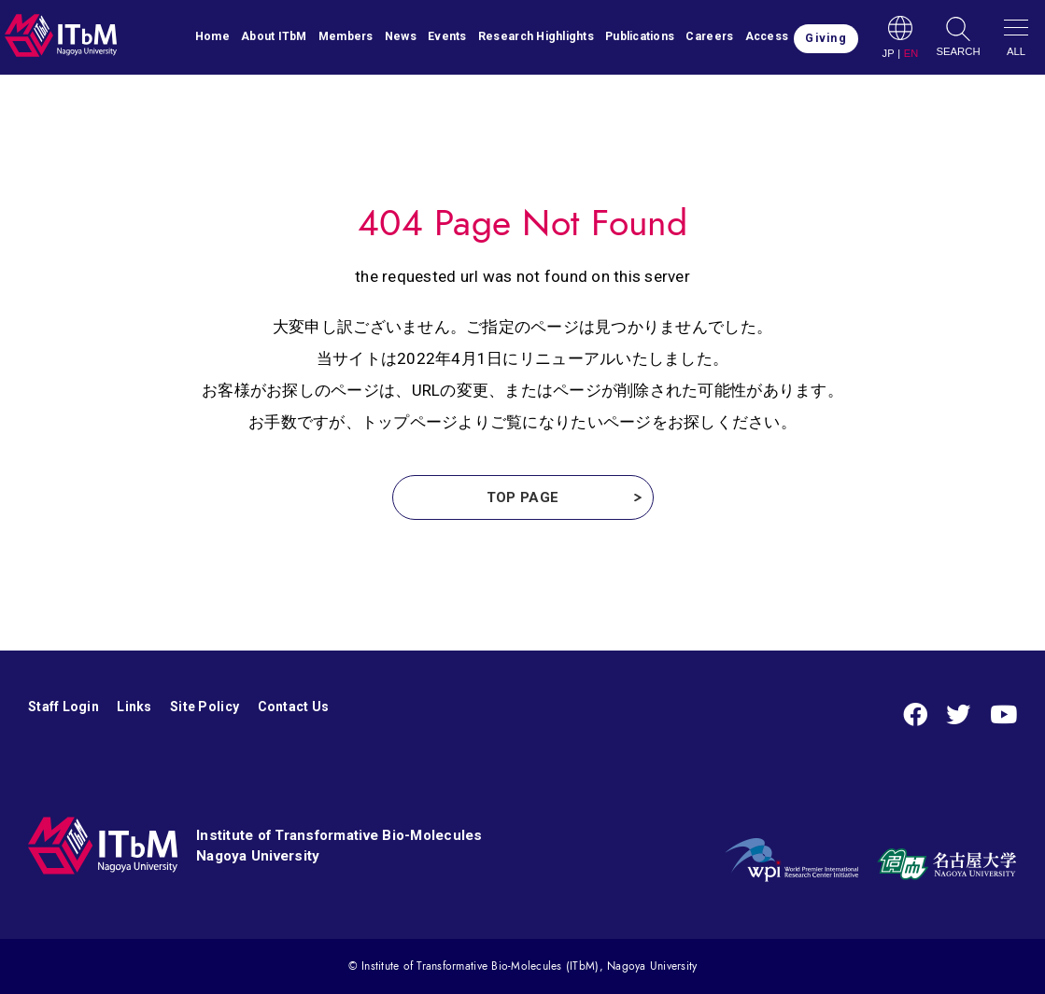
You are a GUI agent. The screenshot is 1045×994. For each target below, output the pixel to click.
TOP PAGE (522, 497)
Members (346, 36)
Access (767, 36)
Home (212, 36)
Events (447, 36)
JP (888, 54)
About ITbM (274, 36)
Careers (709, 36)
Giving (825, 38)
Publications (639, 36)
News (401, 36)
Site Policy (204, 706)
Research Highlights (536, 36)
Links (134, 706)
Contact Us (294, 706)
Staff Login (63, 706)
